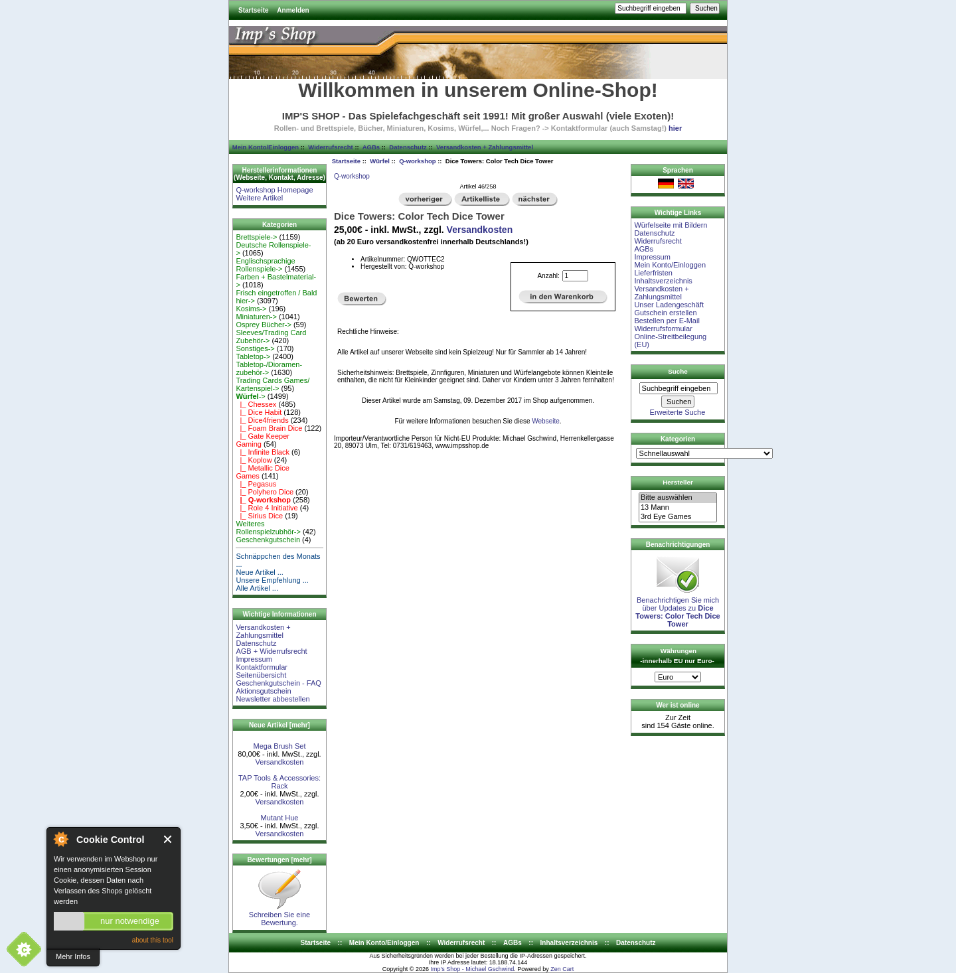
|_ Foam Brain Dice (269, 428)
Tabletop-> (253, 356)
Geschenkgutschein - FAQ (278, 683)
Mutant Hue (280, 818)
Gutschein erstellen (665, 313)
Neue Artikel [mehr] (279, 725)
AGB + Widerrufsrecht (271, 651)
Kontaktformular (261, 667)
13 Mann (677, 507)
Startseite (253, 10)
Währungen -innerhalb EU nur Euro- (677, 655)
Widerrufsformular (663, 329)
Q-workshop (417, 161)
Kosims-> (251, 309)
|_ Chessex (256, 404)
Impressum (254, 659)
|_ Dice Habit (258, 412)
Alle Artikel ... (257, 588)
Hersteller (678, 482)
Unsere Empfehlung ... (272, 580)
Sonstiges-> (255, 348)
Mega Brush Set (280, 746)
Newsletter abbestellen (272, 699)
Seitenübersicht (261, 675)
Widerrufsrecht (330, 147)
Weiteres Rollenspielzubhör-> (268, 528)
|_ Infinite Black (262, 452)
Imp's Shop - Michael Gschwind (472, 969)
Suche (678, 371)
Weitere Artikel (259, 198)
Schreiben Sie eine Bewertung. (279, 915)
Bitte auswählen (677, 497)
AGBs (371, 147)
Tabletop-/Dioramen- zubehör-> (269, 368)
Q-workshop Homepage (274, 190)
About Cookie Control (60, 839)
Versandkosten (280, 762)
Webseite (546, 421)
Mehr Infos (73, 956)
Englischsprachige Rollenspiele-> (265, 265)
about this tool (152, 940)
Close (168, 839)
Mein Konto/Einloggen (265, 147)
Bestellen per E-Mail (666, 321)
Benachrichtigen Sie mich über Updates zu (677, 608)
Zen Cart (562, 969)
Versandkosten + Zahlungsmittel (484, 147)
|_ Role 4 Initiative (266, 508)
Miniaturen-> (256, 317)
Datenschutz (407, 147)
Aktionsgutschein (263, 691)
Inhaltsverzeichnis (663, 281)
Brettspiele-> (256, 237)
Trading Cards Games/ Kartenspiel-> (272, 384)
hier (675, 128)
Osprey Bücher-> (263, 325)
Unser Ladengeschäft (669, 305)
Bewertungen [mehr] (279, 859)
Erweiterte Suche (678, 412)
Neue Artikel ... (259, 572)
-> (250, 396)
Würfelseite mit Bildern (670, 225)
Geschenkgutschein (268, 540)
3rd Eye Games (677, 517)
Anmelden (293, 10)
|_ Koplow (254, 460)
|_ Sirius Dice (259, 516)
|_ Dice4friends (262, 420)
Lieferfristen (653, 273)
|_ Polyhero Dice (264, 492)
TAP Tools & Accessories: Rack (279, 782)
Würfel (380, 161)
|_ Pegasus (256, 484)
